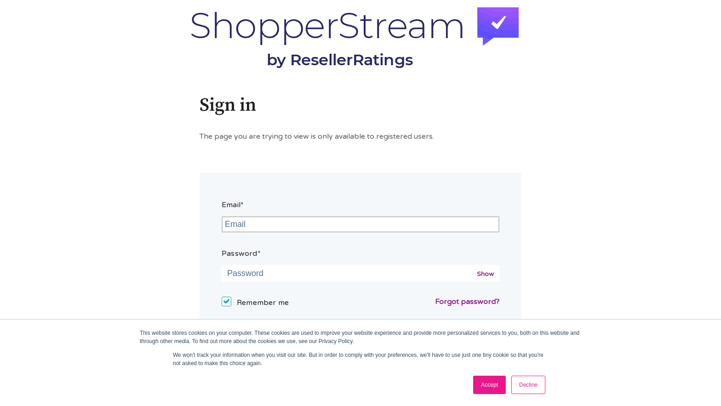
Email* (233, 204)
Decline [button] (528, 385)
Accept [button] (489, 385)
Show (485, 274)
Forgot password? (467, 301)
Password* (241, 253)
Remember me (263, 302)
